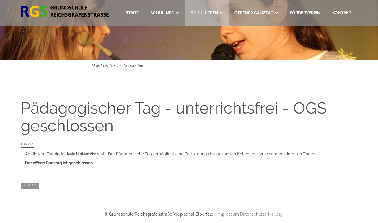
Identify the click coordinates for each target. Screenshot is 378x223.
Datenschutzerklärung (261, 214)
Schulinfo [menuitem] (162, 13)
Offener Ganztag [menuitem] (253, 13)
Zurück (30, 185)
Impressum (228, 214)
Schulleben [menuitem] (204, 13)
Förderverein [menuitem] (305, 12)
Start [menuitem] (132, 12)
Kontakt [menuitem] (341, 12)
